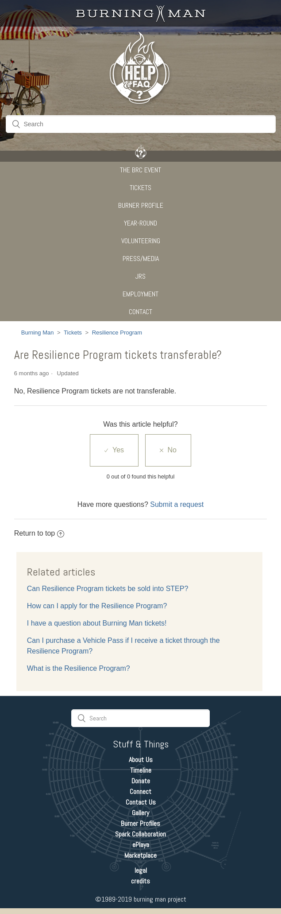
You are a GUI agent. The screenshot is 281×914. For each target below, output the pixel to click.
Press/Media (141, 258)
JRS (140, 276)
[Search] (141, 124)
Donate (140, 781)
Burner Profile (140, 205)
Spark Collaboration (140, 834)
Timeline (140, 770)
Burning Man (37, 332)
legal (141, 870)
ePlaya (140, 844)
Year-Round (140, 223)
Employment (140, 294)
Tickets (140, 187)
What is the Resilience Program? (78, 668)
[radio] (114, 450)
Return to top (39, 533)
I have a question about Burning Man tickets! (97, 623)
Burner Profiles (140, 823)
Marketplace (140, 855)
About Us (141, 759)
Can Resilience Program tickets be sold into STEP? (108, 588)
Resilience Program (117, 332)
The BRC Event (140, 170)
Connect (140, 791)
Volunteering (140, 240)
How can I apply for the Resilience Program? (97, 606)
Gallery (140, 812)
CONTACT (140, 311)
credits (140, 881)
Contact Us (141, 802)
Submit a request (177, 504)
